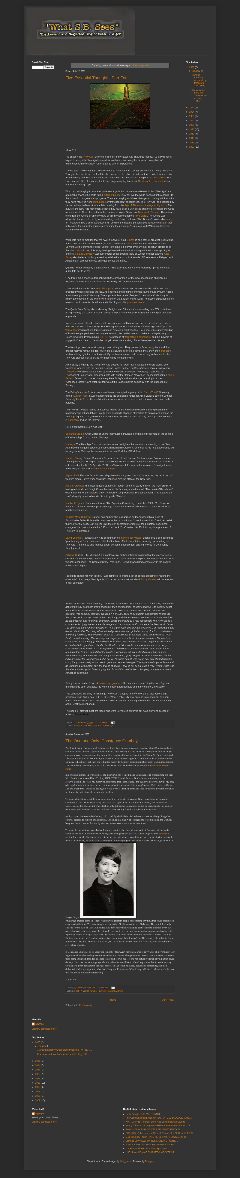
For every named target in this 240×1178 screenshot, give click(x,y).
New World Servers (148, 212)
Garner (85, 991)
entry (169, 219)
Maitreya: (70, 444)
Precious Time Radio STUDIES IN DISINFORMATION (153, 1129)
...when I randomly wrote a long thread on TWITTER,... (199, 80)
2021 (192, 125)
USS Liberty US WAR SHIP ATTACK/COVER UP (150, 1152)
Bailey (77, 725)
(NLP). (103, 337)
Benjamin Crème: (75, 433)
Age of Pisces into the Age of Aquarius (146, 205)
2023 (192, 116)
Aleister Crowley (74, 485)
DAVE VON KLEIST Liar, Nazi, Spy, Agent (147, 1148)
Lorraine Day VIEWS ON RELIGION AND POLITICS (152, 1141)
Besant (83, 725)
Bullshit (101, 725)
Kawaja (93, 991)
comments (164, 833)
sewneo (39, 1024)
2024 (192, 112)
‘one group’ (160, 177)
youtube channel (136, 302)
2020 (192, 129)
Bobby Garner (148, 579)
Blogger (149, 1161)
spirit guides (99, 201)
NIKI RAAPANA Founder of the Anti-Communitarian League (155, 1121)
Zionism (119, 991)
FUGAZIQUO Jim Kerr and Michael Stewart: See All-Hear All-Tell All (159, 1133)
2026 (192, 67)
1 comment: (102, 988)
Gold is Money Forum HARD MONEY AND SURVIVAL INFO (156, 1137)
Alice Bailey (141, 215)
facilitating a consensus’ (138, 337)
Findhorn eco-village (130, 537)
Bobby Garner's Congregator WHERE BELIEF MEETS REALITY (158, 1125)
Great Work (72, 330)
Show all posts (140, 65)
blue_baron (125, 1161)
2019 (192, 133)
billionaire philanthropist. (103, 468)
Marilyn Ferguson (75, 503)
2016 (192, 142)
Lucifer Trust (80, 395)
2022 (192, 120)
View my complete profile (44, 1029)
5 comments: (102, 722)
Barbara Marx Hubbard (78, 517)
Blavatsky (92, 725)
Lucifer (130, 239)
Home (113, 1000)
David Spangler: (74, 537)
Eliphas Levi (72, 475)
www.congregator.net (110, 683)
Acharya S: (71, 555)
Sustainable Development (152, 181)
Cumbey (77, 991)
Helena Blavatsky (84, 253)
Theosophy (71, 371)
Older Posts (168, 1000)
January (196, 71)
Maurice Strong (73, 458)
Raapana (111, 991)
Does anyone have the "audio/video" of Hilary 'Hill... (199, 95)
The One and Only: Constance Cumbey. (102, 740)
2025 (192, 107)
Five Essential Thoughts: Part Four (97, 77)
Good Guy (76, 250)
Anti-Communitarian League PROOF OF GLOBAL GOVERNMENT (159, 1118)
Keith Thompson (105, 288)
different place (111, 195)
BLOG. (79, 802)
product (164, 350)
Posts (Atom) (85, 1005)
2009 (192, 147)
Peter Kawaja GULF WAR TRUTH (143, 1114)
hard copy (73, 420)
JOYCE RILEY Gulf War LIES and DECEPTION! (150, 1144)
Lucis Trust (151, 392)
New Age (89, 156)
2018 (192, 138)
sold (162, 354)
